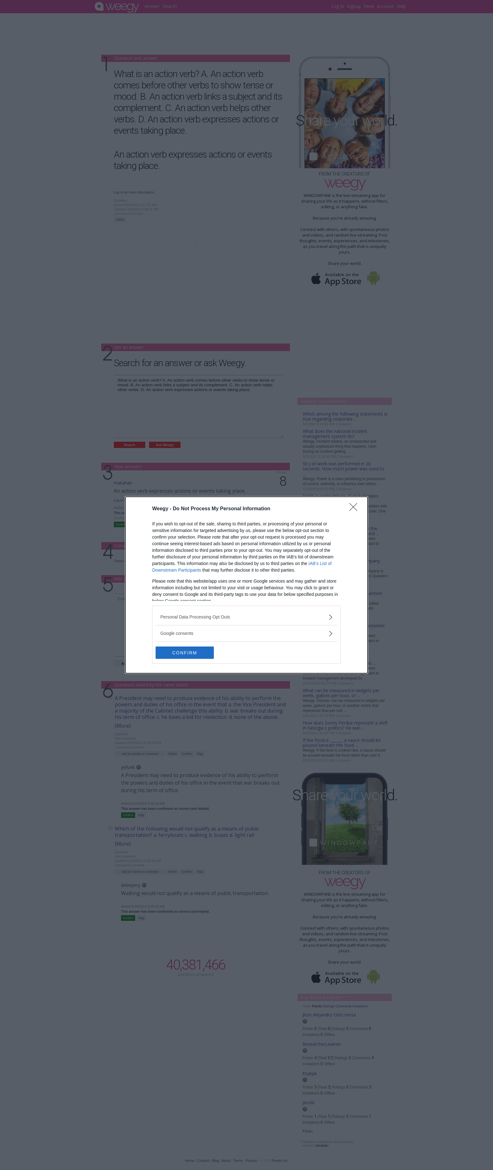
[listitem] (246, 617)
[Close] (355, 509)
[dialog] (246, 585)
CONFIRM (185, 652)
